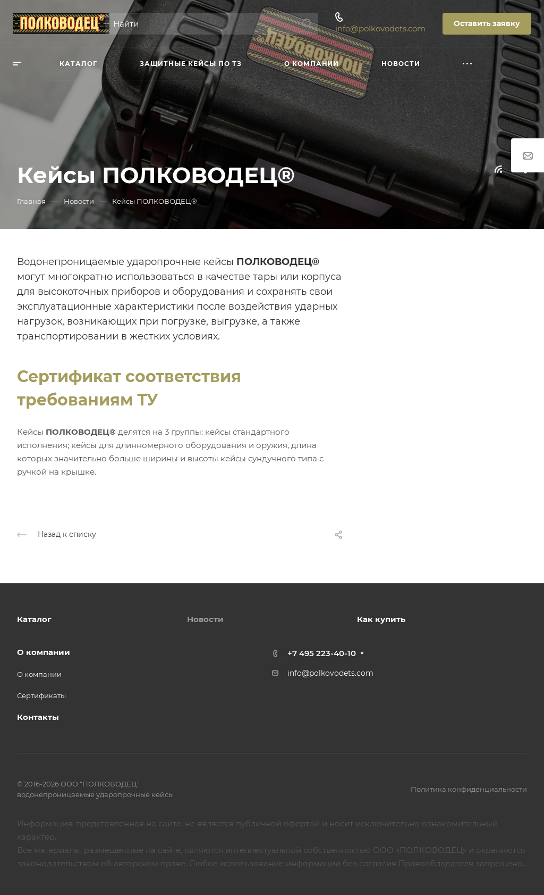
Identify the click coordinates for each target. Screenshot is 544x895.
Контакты (38, 717)
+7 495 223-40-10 (321, 653)
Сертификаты (41, 695)
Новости (205, 619)
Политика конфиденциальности (469, 789)
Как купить (381, 619)
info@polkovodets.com (380, 28)
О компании (43, 652)
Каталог (34, 619)
